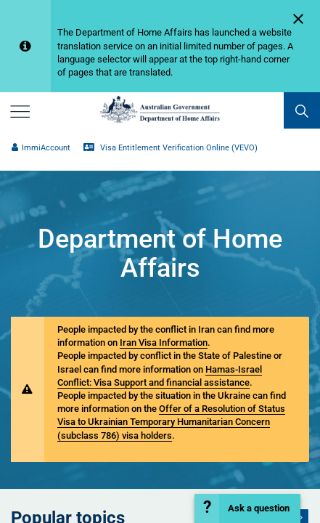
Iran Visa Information (164, 342)
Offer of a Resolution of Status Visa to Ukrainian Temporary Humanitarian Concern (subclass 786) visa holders (171, 421)
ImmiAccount (41, 148)
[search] (302, 110)
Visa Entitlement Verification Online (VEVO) (170, 148)
